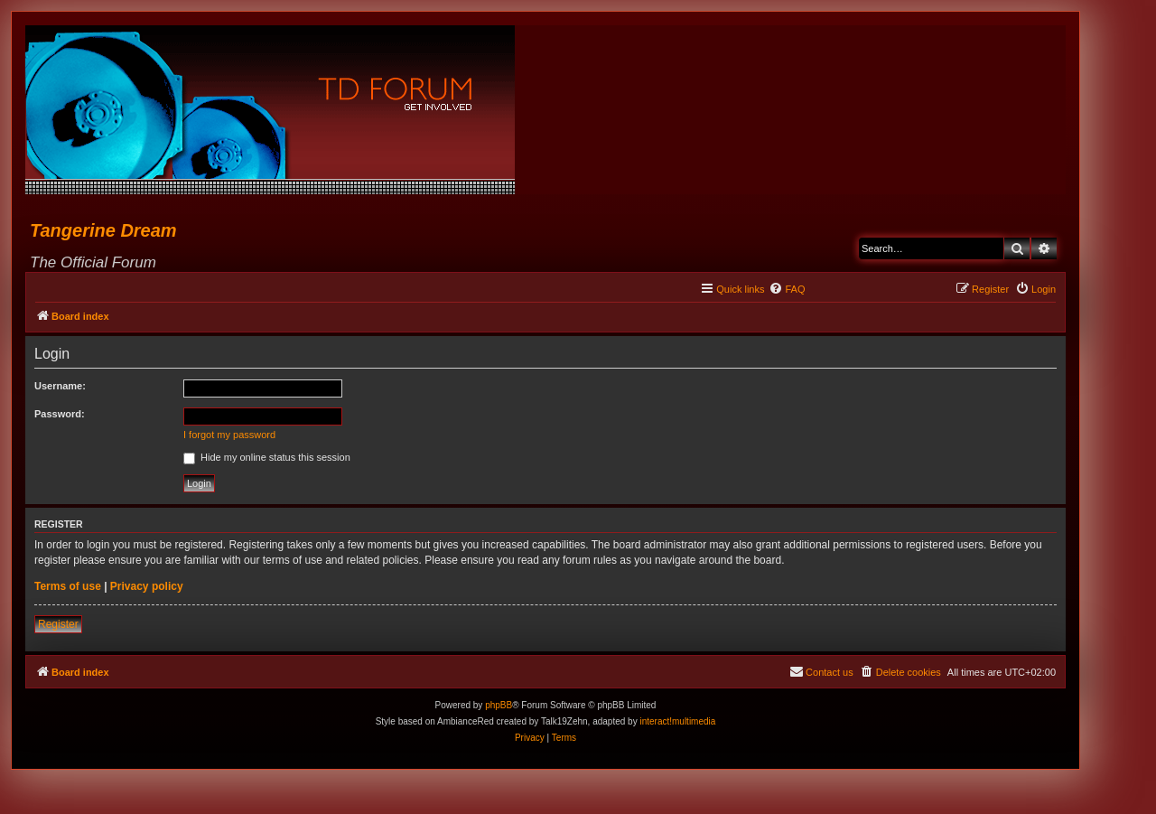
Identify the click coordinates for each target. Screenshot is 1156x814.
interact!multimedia (677, 721)
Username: (60, 385)
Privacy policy (146, 586)
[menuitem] (787, 289)
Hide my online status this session (266, 457)
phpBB (498, 705)
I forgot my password (229, 434)
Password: (59, 413)
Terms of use (67, 586)
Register (58, 624)
